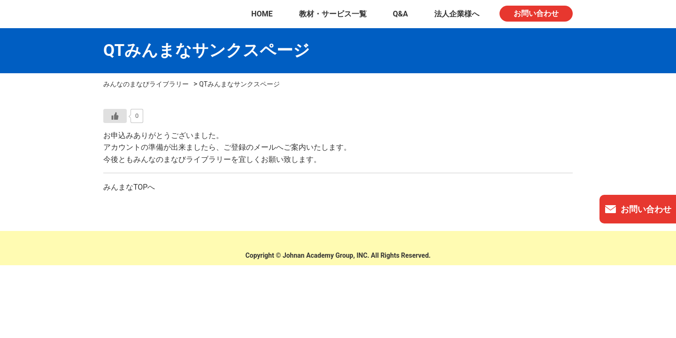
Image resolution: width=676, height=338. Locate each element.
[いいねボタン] (115, 116)
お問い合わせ (536, 13)
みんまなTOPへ (129, 187)
